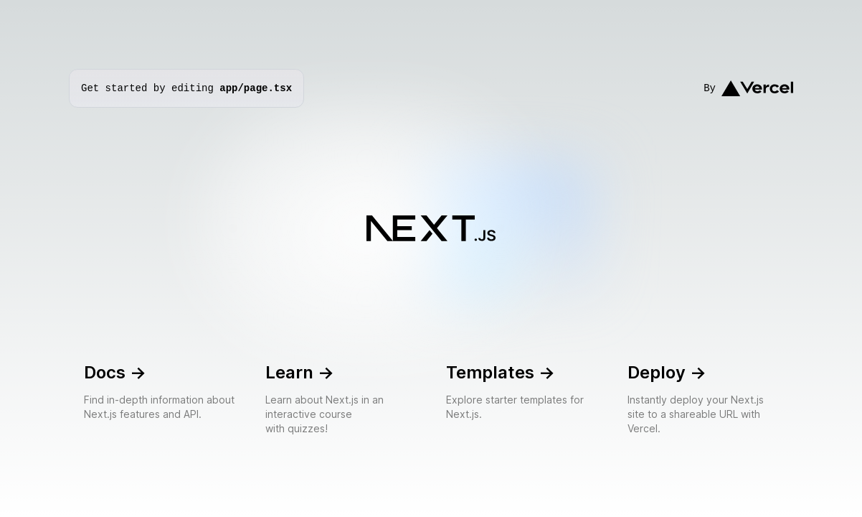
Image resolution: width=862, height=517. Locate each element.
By (748, 88)
